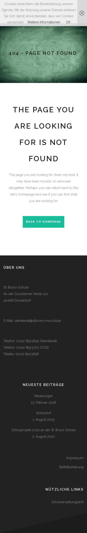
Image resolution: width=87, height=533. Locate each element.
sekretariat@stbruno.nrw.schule (37, 321)
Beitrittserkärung (71, 467)
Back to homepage (43, 221)
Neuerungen (43, 396)
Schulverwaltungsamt (68, 502)
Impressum (75, 458)
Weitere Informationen (43, 22)
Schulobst (43, 413)
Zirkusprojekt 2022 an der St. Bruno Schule (43, 430)
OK (68, 22)
